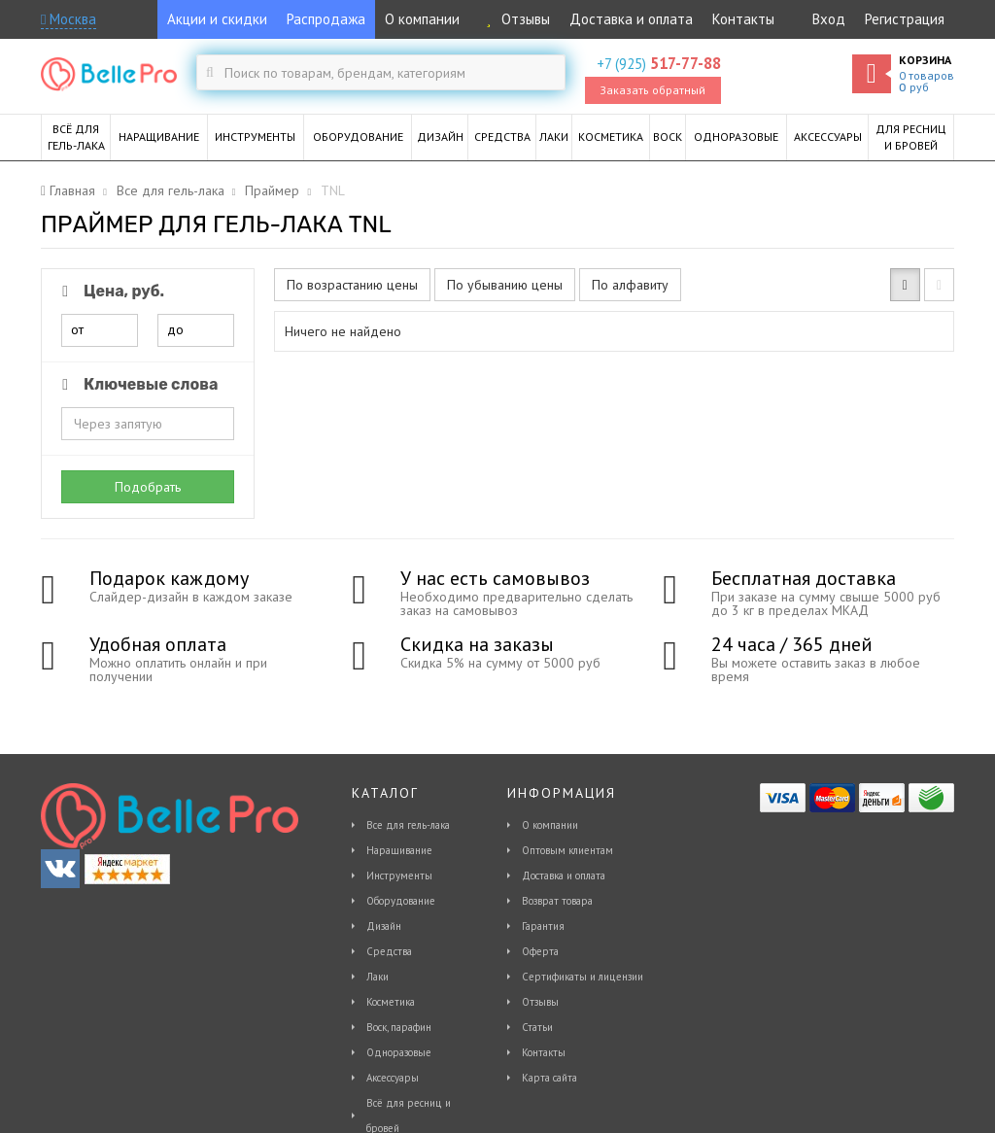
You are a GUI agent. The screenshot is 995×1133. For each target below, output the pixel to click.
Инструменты (399, 875)
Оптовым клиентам (567, 850)
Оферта (540, 951)
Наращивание (399, 850)
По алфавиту (630, 284)
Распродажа (326, 19)
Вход (828, 19)
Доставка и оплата (631, 19)
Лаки (377, 976)
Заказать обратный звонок (652, 93)
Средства (389, 951)
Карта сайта (549, 1077)
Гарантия (543, 926)
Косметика (390, 1002)
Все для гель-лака (408, 825)
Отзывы (514, 19)
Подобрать (148, 487)
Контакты (743, 19)
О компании (422, 19)
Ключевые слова (136, 384)
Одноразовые (398, 1052)
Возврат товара (557, 901)
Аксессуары (392, 1077)
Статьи (537, 1027)
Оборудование (400, 901)
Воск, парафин (398, 1027)
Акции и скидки (217, 19)
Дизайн (383, 926)
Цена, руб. (109, 291)
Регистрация (904, 19)
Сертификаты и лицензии (582, 976)
